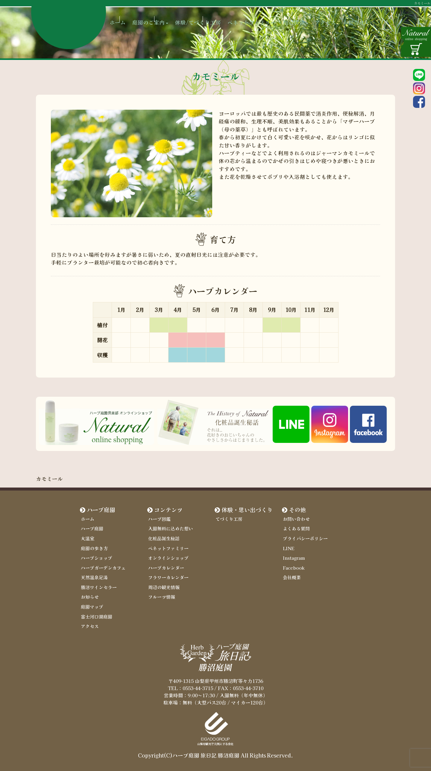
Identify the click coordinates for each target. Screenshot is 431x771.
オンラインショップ (167, 556)
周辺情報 (310, 18)
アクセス (342, 18)
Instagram (294, 556)
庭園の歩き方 (93, 547)
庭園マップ (91, 604)
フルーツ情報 (160, 595)
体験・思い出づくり (247, 510)
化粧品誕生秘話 (162, 538)
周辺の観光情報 (162, 585)
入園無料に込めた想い (169, 528)
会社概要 (291, 576)
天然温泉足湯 (93, 576)
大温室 (87, 538)
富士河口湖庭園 (95, 613)
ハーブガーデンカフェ (102, 566)
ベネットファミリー (265, 18)
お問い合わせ (295, 519)
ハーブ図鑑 (158, 519)
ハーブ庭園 (101, 510)
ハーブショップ (95, 556)
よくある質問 (295, 528)
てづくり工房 (228, 519)
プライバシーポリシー (304, 538)
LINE (288, 547)
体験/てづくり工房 (210, 18)
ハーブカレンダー (165, 566)
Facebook (293, 566)
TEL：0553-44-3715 (190, 684)
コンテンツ (168, 510)
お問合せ (373, 18)
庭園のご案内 (161, 18)
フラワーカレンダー (167, 576)
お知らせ (89, 595)
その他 (297, 510)
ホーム (127, 18)
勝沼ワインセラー (97, 585)
